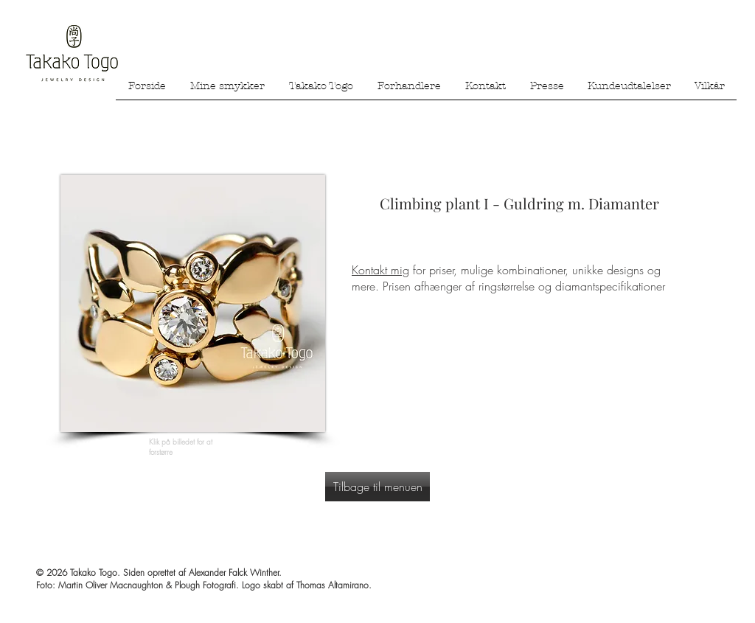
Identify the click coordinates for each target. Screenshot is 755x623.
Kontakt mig (380, 270)
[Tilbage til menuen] (377, 486)
